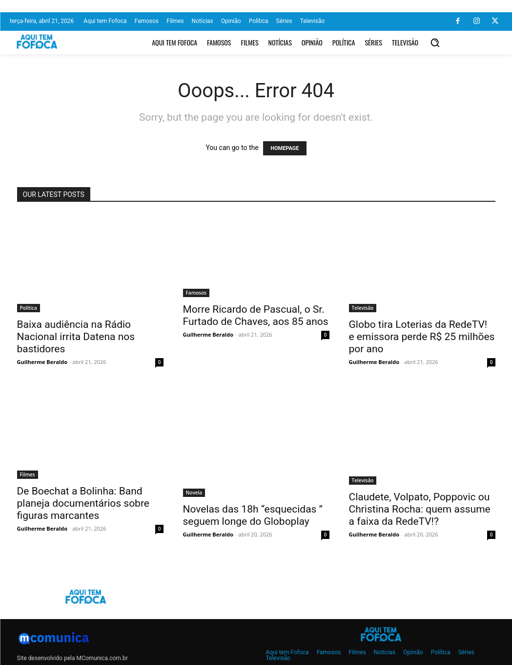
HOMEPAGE (284, 148)
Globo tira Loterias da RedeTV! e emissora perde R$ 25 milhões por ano (422, 337)
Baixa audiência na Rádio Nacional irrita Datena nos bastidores (76, 337)
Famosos (196, 292)
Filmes (27, 474)
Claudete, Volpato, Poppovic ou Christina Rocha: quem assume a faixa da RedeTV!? (420, 509)
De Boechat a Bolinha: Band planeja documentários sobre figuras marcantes (83, 503)
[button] (435, 42)
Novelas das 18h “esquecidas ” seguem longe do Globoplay (253, 515)
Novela (194, 492)
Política (28, 307)
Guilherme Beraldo (42, 361)
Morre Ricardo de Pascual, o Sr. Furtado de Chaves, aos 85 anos (255, 315)
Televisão (363, 307)
